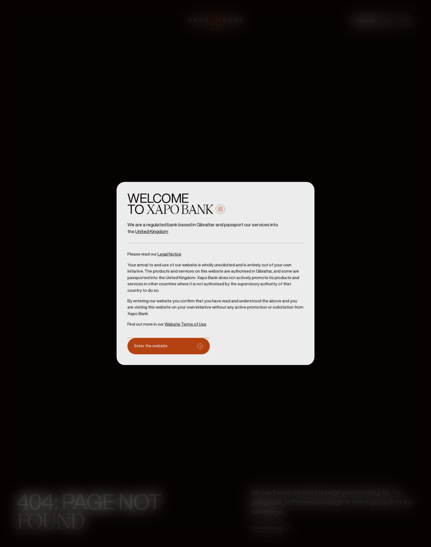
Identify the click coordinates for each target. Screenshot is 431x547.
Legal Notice (171, 255)
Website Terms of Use (187, 321)
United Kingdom (154, 233)
